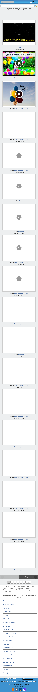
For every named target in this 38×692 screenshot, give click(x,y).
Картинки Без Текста (9, 651)
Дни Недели (6, 615)
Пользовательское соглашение (19, 684)
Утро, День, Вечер (8, 604)
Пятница (21, 201)
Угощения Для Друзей (9, 637)
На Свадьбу (6, 644)
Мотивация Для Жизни (10, 633)
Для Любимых (7, 640)
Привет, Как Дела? (8, 629)
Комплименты (7, 665)
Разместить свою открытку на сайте (11, 681)
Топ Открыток (7, 601)
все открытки (7, 2)
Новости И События (9, 655)
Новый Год (6, 669)
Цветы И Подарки (8, 662)
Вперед (27, 577)
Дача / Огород (7, 658)
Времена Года (7, 611)
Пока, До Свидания (9, 673)
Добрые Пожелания (9, 622)
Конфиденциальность (30, 681)
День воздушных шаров (21, 47)
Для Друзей (6, 626)
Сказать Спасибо (8, 647)
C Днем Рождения (8, 619)
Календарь (6, 608)
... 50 (28, 582)
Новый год (21, 231)
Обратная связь (28, 679)
